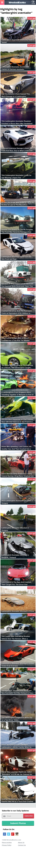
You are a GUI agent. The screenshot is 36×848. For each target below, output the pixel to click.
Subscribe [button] (29, 816)
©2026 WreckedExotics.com (11, 840)
